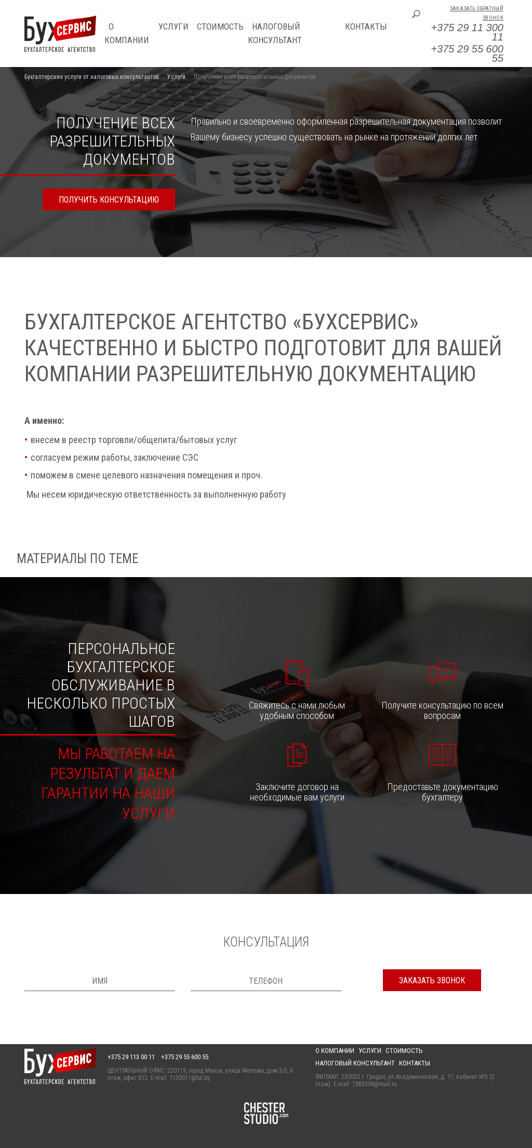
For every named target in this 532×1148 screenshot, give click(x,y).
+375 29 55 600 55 (467, 53)
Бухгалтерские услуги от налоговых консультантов (91, 77)
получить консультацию (109, 200)
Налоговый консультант (355, 1063)
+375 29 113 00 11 (131, 1057)
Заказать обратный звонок (476, 13)
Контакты (366, 26)
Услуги (173, 26)
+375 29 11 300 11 (467, 32)
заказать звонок (432, 980)
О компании (334, 1050)
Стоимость (220, 26)
